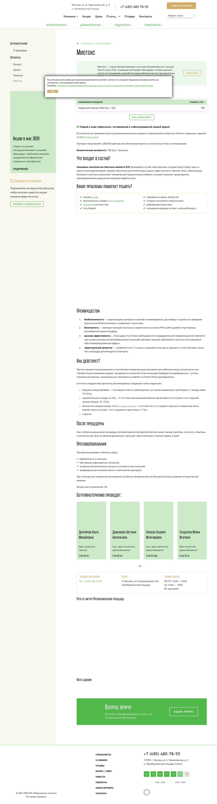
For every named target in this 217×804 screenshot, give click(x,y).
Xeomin (17, 69)
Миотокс (17, 80)
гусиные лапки (126, 406)
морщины (88, 204)
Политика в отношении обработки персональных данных (80, 85)
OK (52, 91)
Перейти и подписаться (27, 204)
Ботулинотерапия (18, 43)
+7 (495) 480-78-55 (134, 7)
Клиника (71, 16)
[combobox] (179, 15)
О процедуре (20, 50)
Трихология (153, 25)
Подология (123, 25)
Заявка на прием (181, 5)
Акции (86, 16)
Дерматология (91, 25)
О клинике (101, 760)
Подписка (101, 782)
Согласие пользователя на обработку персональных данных (128, 85)
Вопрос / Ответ (104, 771)
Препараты (15, 57)
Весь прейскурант (141, 117)
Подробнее (20, 168)
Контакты (145, 16)
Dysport (17, 64)
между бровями (116, 200)
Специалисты (103, 754)
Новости (100, 776)
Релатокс (18, 75)
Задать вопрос (184, 711)
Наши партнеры (104, 788)
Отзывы (130, 16)
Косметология (57, 25)
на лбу (95, 197)
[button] (140, 566)
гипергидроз (90, 137)
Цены (98, 16)
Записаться (192, 73)
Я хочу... (113, 16)
